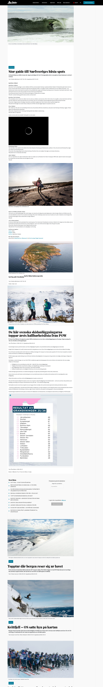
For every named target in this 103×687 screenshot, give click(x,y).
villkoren (63, 500)
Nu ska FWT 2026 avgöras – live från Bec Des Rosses (25, 507)
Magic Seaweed (39, 238)
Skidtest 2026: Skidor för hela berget (21, 502)
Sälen (13, 283)
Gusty (10, 230)
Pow (18, 471)
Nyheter (10, 471)
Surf (16, 283)
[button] (36, 2)
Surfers (10, 234)
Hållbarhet (14, 471)
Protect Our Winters (24, 471)
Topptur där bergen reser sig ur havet (22, 495)
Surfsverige (32, 238)
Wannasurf (24, 238)
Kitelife (10, 232)
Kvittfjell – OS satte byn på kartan (20, 482)
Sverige (30, 471)
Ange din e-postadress (57, 483)
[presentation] (57, 493)
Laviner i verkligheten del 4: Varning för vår (23, 505)
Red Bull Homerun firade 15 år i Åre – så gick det (24, 493)
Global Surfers (17, 238)
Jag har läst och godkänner (57, 500)
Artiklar (10, 283)
